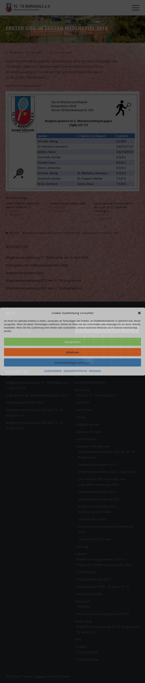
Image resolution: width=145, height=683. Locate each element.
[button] (139, 313)
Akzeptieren (72, 342)
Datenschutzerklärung (75, 370)
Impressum (95, 370)
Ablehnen (72, 352)
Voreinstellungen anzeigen (72, 362)
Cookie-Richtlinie (53, 370)
